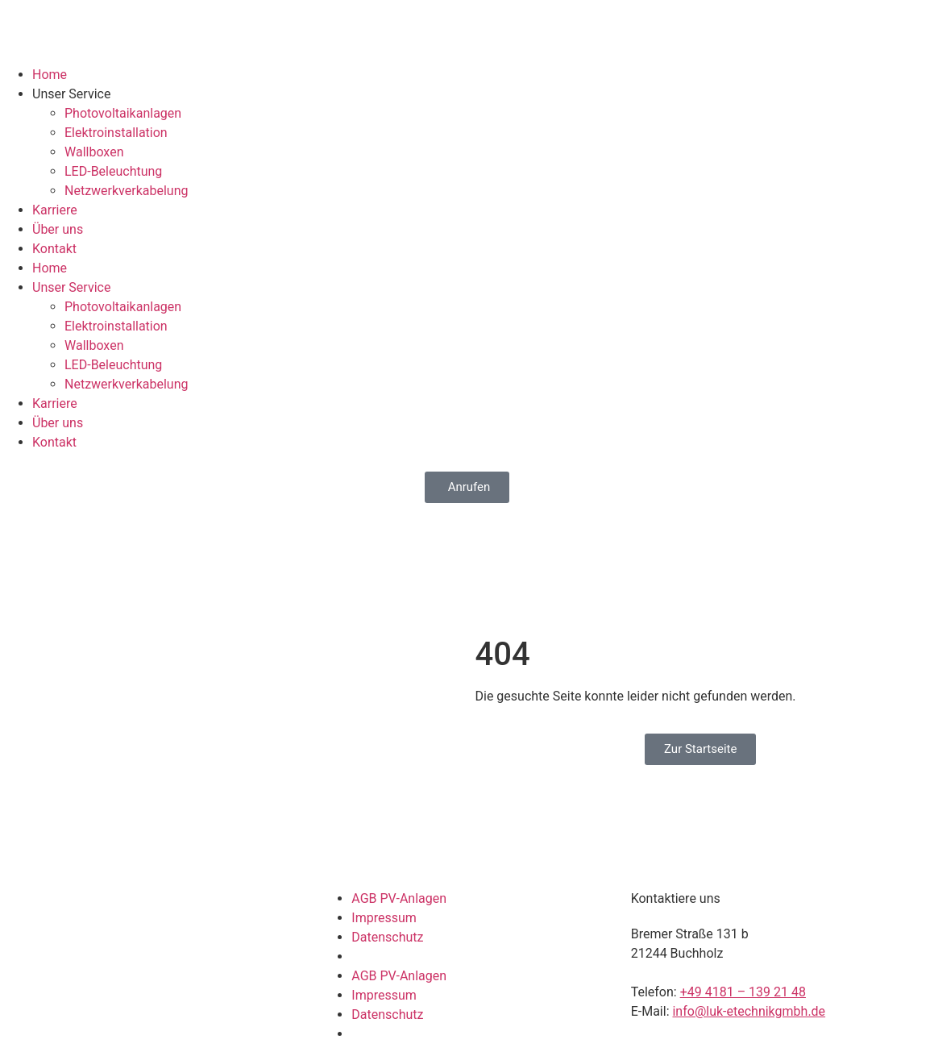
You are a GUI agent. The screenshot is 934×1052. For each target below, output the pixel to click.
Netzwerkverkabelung (126, 190)
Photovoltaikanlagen (122, 113)
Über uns (57, 229)
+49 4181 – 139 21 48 (743, 992)
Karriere (54, 210)
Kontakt (54, 248)
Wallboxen (93, 152)
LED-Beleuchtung (113, 171)
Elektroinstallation (116, 132)
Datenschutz (387, 937)
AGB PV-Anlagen (398, 898)
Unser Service (71, 94)
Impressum (384, 917)
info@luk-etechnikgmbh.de (748, 1011)
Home (49, 74)
